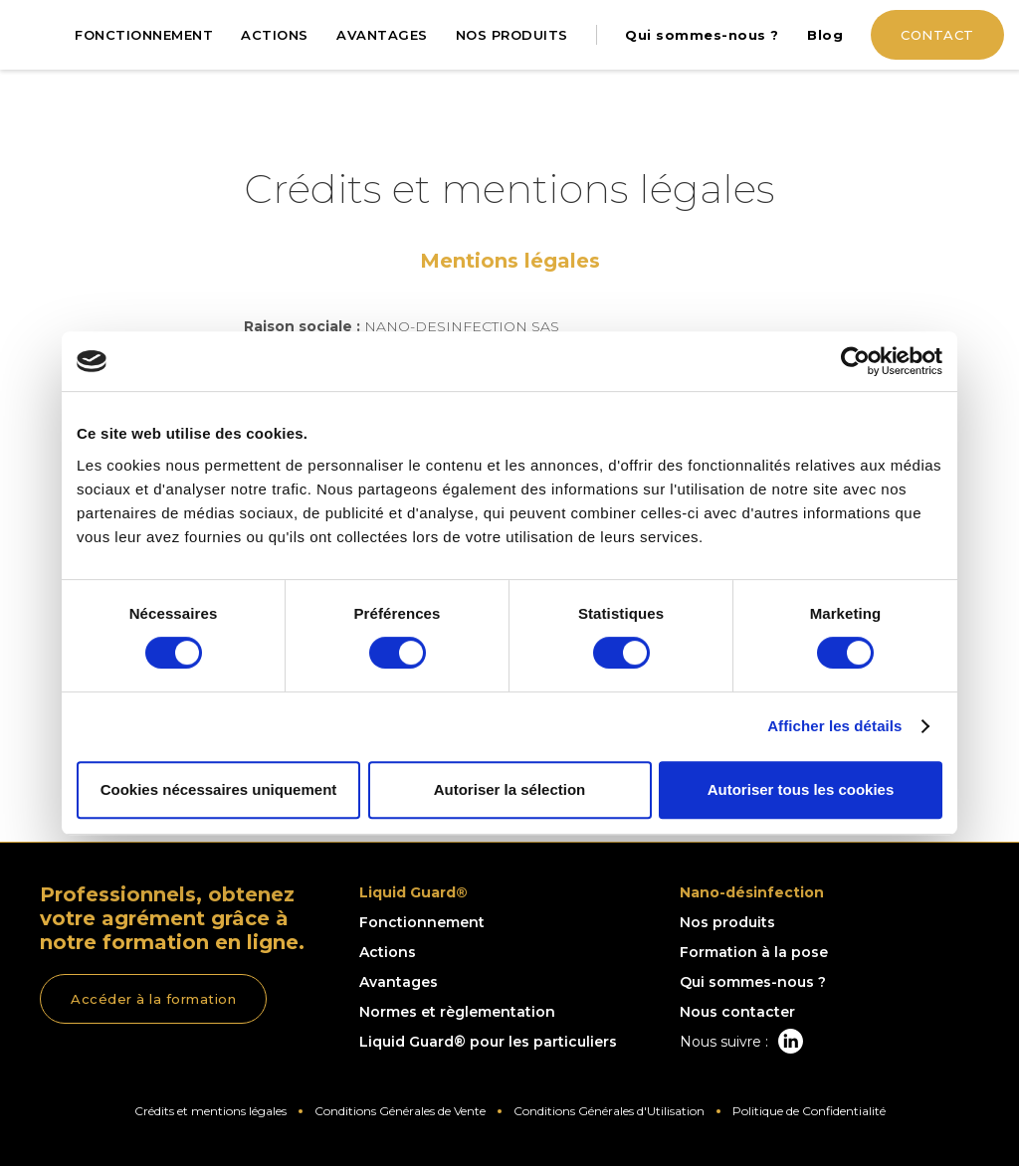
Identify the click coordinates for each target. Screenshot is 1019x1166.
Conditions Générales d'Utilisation (609, 1110)
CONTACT (937, 35)
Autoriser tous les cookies (801, 789)
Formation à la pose (754, 952)
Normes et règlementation (457, 1012)
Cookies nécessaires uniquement (219, 789)
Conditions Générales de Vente (400, 1110)
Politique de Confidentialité (809, 1110)
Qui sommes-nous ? (702, 35)
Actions (387, 952)
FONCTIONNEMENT (144, 35)
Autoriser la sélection (510, 789)
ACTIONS (274, 35)
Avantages (398, 982)
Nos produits (727, 922)
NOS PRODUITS (512, 35)
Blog (825, 35)
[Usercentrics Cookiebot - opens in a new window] (855, 361)
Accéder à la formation (153, 999)
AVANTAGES (382, 35)
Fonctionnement (422, 922)
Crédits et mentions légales (210, 1110)
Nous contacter (737, 1012)
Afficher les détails (834, 725)
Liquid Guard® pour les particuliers (488, 1042)
